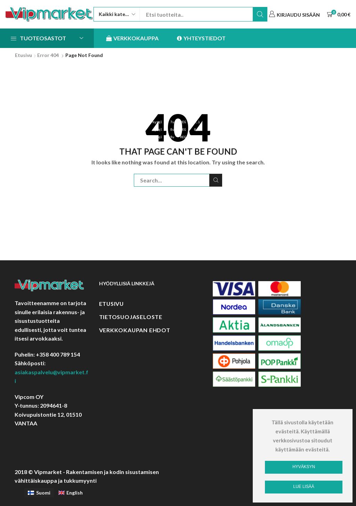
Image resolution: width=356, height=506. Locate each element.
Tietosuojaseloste (131, 316)
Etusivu (23, 55)
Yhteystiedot (201, 38)
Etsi (260, 14)
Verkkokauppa (132, 38)
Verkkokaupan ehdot (134, 330)
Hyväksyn (303, 466)
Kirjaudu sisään (298, 15)
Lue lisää (303, 486)
